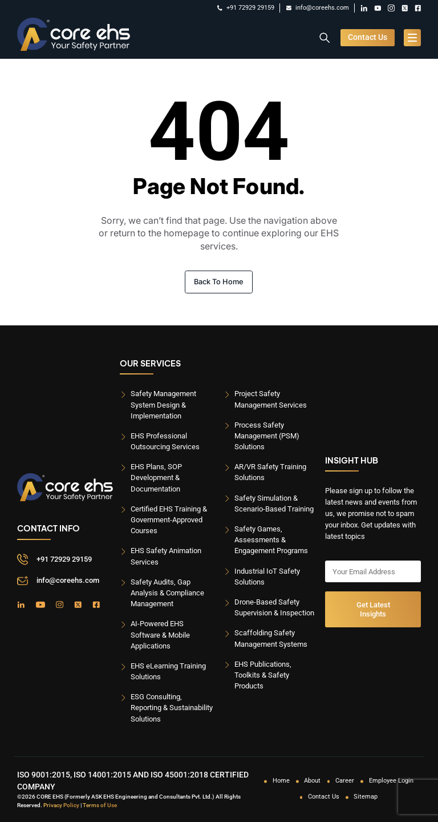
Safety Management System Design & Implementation (163, 404)
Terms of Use (100, 805)
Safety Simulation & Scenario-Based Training (274, 503)
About (312, 780)
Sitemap (366, 796)
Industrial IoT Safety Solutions (267, 576)
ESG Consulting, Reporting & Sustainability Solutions (172, 707)
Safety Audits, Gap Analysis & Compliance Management (167, 593)
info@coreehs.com (317, 7)
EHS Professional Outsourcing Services (165, 441)
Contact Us (367, 37)
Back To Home (219, 281)
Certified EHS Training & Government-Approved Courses (169, 520)
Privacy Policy (61, 805)
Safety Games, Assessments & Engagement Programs (271, 540)
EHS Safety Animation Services (166, 556)
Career (344, 780)
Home (281, 780)
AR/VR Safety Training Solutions (270, 472)
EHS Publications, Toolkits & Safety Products (262, 675)
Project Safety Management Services (270, 399)
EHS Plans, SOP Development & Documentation (156, 477)
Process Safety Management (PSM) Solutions (266, 436)
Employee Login (391, 780)
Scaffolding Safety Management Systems (270, 638)
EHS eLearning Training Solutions (168, 671)
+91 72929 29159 (245, 7)
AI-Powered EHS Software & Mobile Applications (160, 634)
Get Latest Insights (373, 609)
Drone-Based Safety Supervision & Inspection (274, 607)
